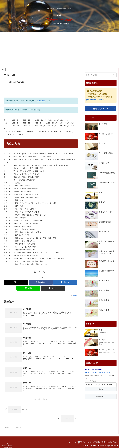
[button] (53, 288)
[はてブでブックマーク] (65, 282)
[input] (101, 75)
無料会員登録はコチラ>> (95, 100)
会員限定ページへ (100, 109)
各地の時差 (41, 101)
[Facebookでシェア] (41, 282)
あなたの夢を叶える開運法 (96, 441)
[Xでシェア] (16, 282)
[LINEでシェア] (28, 288)
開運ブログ (81, 441)
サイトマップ (70, 441)
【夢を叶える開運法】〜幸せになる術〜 (97, 372)
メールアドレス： (91, 381)
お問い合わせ (112, 441)
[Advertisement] (59, 50)
